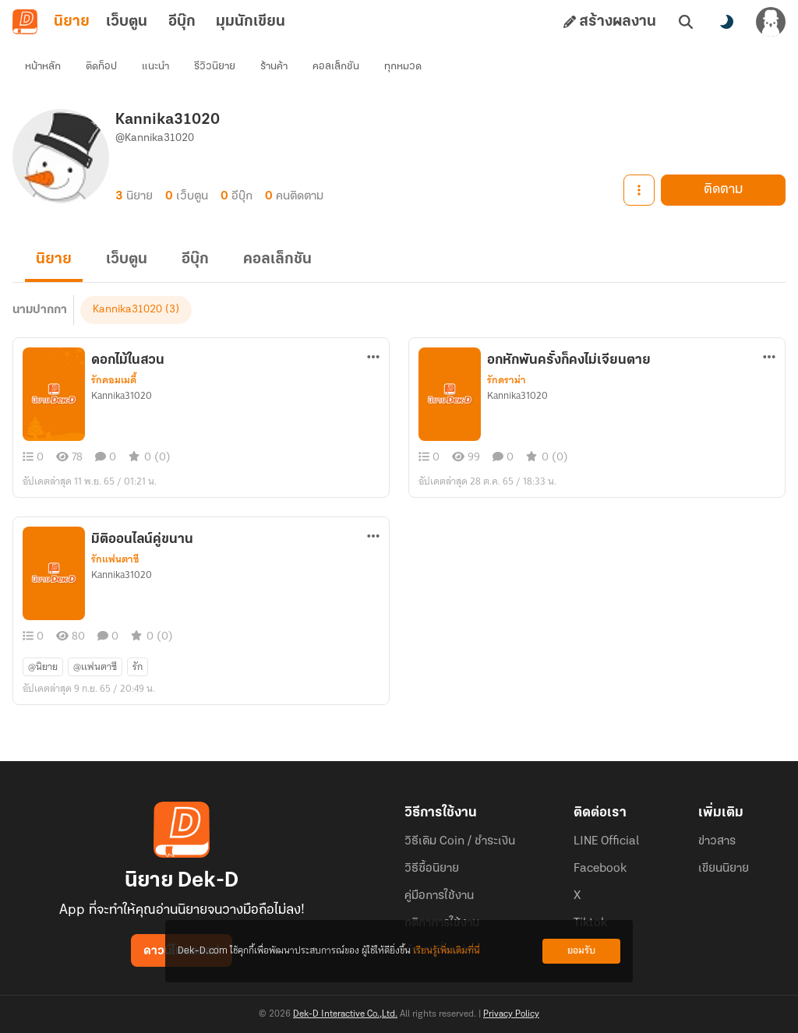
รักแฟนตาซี (115, 559)
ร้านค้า (274, 66)
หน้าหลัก (43, 66)
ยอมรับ (581, 951)
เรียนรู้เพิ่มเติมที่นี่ (446, 951)
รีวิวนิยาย (214, 66)
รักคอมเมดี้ (113, 380)
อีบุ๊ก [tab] (182, 22)
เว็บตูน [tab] (126, 22)
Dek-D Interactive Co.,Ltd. (345, 1014)
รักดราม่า (506, 380)
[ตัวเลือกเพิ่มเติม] (373, 356)
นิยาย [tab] (72, 22)
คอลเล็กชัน (335, 66)
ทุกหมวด (403, 66)
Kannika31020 (127, 310)
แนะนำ (155, 66)
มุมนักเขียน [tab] (250, 22)
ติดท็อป (101, 66)
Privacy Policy (511, 1014)
